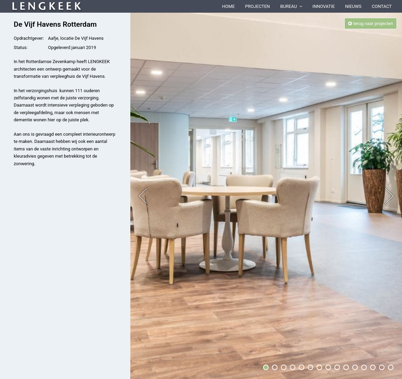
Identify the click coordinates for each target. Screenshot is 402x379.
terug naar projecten (370, 23)
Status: (20, 47)
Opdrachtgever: (29, 38)
